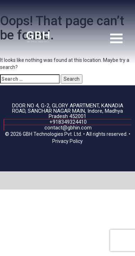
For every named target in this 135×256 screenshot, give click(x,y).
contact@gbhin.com (68, 127)
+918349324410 (68, 122)
